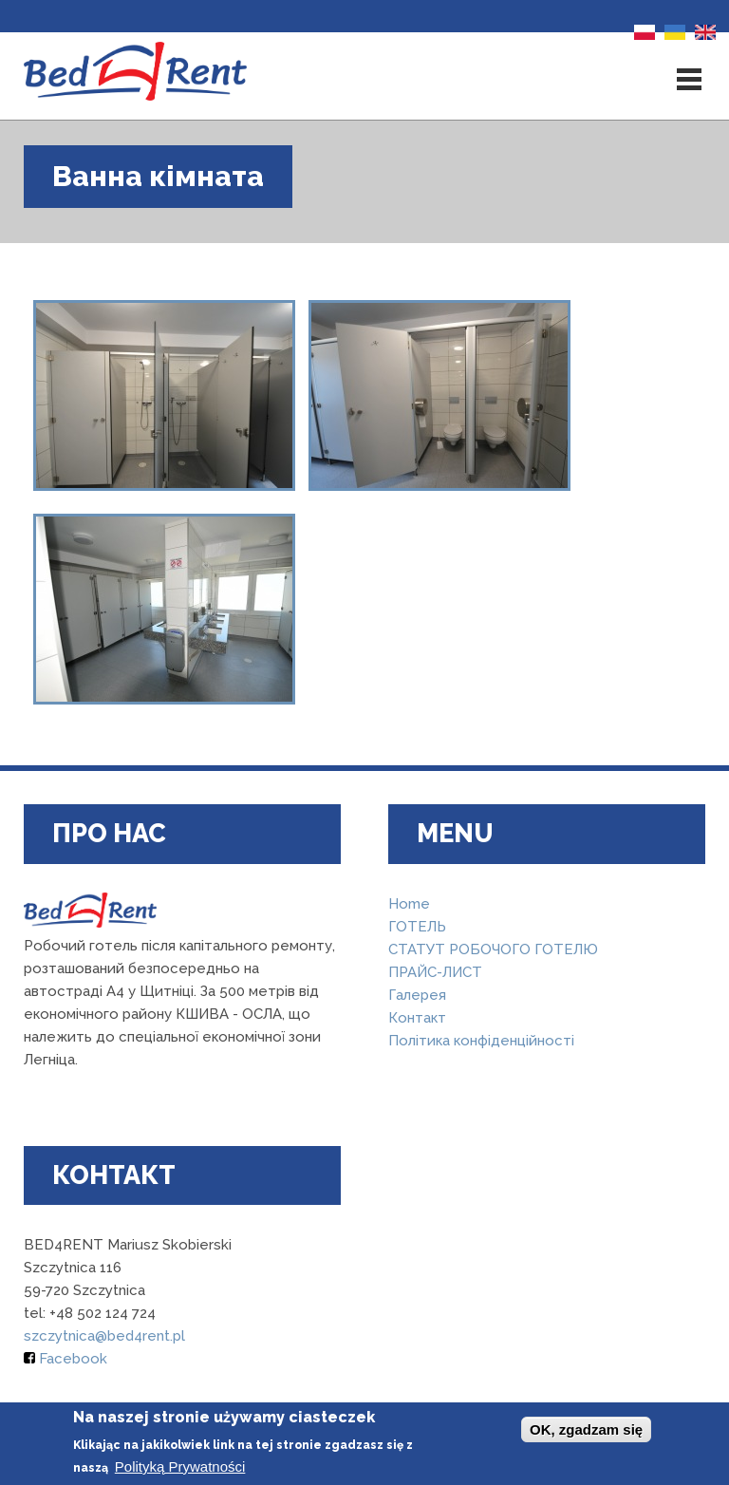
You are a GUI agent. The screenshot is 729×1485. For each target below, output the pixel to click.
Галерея (417, 995)
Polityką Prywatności (180, 1466)
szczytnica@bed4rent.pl (104, 1335)
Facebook (65, 1358)
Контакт (417, 1017)
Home (409, 903)
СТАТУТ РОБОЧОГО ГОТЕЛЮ (493, 949)
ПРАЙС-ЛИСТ (435, 972)
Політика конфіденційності (481, 1040)
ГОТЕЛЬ (417, 926)
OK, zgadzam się (586, 1429)
